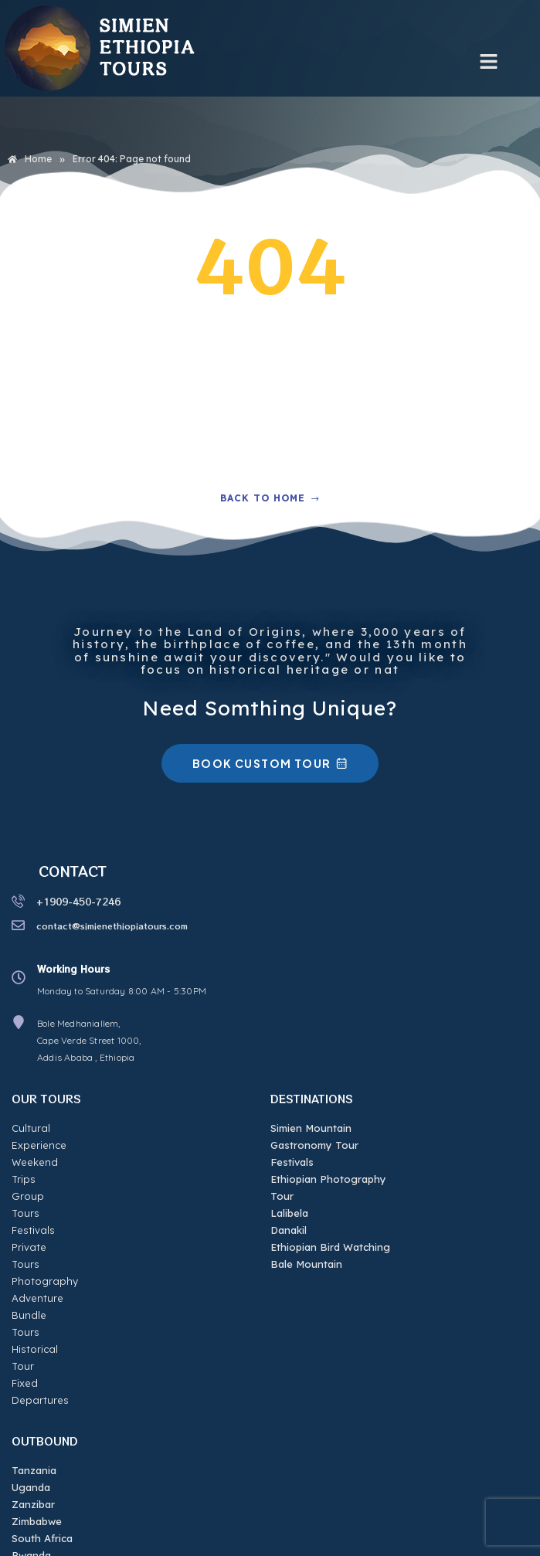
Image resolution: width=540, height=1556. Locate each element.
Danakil (288, 1230)
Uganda (31, 1368)
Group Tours (43, 1162)
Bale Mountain (306, 1264)
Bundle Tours (44, 1247)
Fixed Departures (55, 1281)
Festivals (33, 1179)
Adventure (37, 1230)
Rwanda (31, 1436)
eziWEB (441, 1541)
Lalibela (289, 1213)
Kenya (27, 1453)
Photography (45, 1213)
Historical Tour (47, 1264)
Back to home (270, 498)
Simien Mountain (311, 1128)
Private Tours (44, 1196)
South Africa (42, 1419)
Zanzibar (33, 1385)
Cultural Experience (60, 1128)
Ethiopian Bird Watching (330, 1247)
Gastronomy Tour (314, 1145)
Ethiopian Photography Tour (328, 1187)
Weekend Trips (48, 1145)
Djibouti (30, 1470)
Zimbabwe (37, 1402)
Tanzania (34, 1351)
